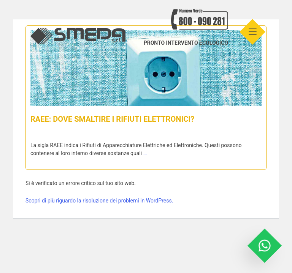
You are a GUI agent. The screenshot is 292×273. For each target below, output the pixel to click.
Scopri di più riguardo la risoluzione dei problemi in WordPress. (99, 201)
